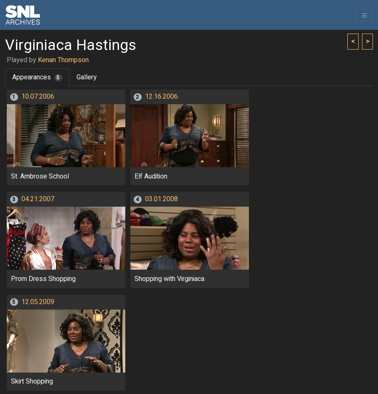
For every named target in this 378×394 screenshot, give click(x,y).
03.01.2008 (161, 199)
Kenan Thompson (63, 60)
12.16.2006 (161, 97)
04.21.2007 (37, 199)
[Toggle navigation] (364, 15)
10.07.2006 (37, 97)
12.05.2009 (37, 302)
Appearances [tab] (37, 77)
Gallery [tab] (87, 77)
